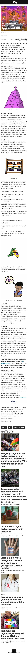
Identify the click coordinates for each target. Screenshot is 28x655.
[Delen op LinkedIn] (19, 40)
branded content (19, 427)
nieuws (4, 427)
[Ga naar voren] (14, 2)
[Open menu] (14, 651)
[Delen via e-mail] (21, 40)
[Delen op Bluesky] (26, 40)
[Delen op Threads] (23, 40)
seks (10, 427)
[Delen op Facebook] (16, 40)
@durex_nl (23, 397)
